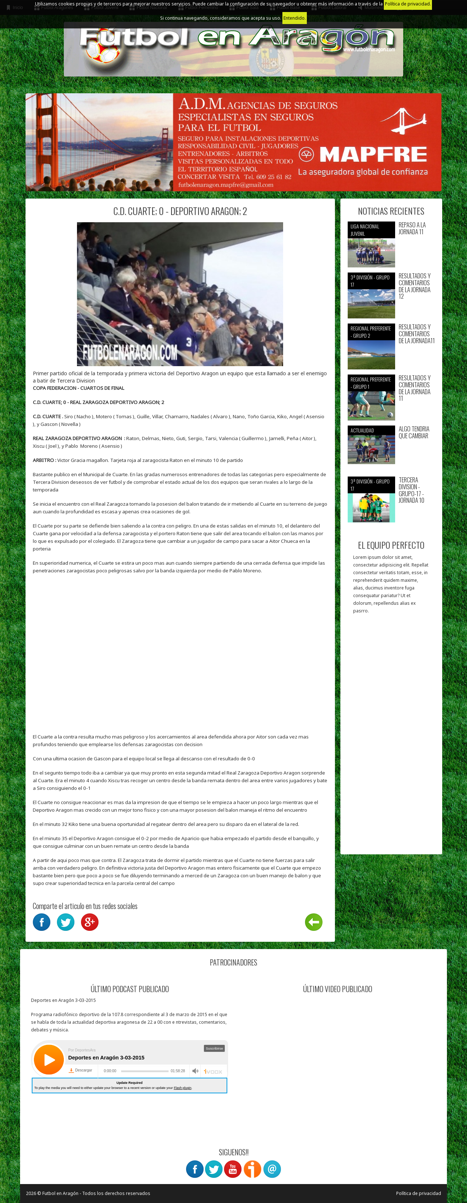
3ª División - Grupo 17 (370, 280)
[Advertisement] (391, 737)
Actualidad (362, 430)
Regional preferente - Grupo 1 (371, 382)
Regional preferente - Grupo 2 (371, 331)
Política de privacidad (418, 1193)
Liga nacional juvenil (365, 229)
